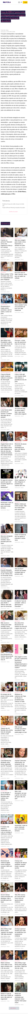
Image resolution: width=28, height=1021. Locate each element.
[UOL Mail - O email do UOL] (19, 2)
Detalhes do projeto (14, 213)
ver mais (14, 1010)
